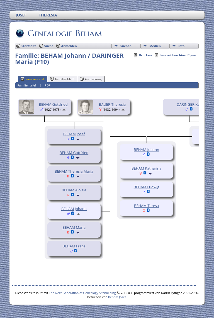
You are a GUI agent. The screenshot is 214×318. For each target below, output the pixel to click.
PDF (47, 85)
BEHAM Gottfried (53, 104)
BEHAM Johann (74, 208)
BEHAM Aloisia (74, 189)
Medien (155, 46)
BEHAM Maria (74, 227)
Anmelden (69, 46)
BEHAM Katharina (146, 168)
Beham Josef (117, 297)
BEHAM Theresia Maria (74, 171)
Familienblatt (62, 79)
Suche (49, 46)
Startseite (29, 46)
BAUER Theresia (112, 104)
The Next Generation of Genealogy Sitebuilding (82, 293)
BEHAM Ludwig (146, 186)
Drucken (145, 55)
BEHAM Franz (74, 246)
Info (181, 46)
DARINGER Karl (189, 104)
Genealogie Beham (64, 33)
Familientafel (32, 79)
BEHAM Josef (74, 133)
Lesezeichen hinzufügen (178, 55)
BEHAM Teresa (146, 205)
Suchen (126, 46)
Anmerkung (91, 79)
